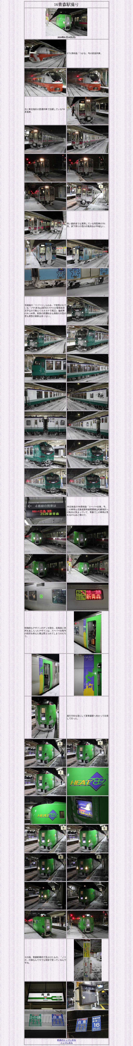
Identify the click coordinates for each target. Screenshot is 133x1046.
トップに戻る (66, 1043)
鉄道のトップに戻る (66, 1040)
